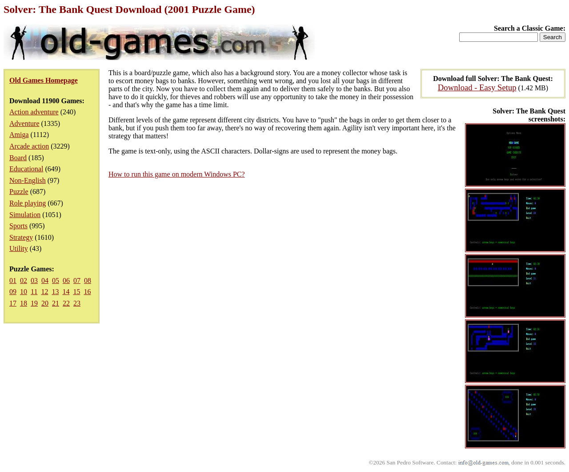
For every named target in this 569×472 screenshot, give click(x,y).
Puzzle (18, 191)
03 (34, 280)
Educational (26, 169)
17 (12, 303)
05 (55, 280)
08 (87, 280)
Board (18, 157)
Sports (18, 226)
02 (23, 280)
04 (44, 280)
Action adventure (34, 112)
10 (23, 291)
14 (65, 291)
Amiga (19, 134)
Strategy (21, 237)
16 (87, 291)
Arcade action (29, 146)
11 (34, 291)
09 (12, 291)
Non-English (27, 180)
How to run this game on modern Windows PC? (176, 174)
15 (76, 291)
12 (44, 291)
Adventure (24, 123)
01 (12, 280)
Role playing (27, 203)
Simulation (24, 214)
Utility (18, 248)
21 (55, 303)
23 (76, 303)
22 (66, 303)
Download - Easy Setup (477, 87)
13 (55, 291)
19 (34, 303)
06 (66, 280)
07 (76, 280)
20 (44, 303)
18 (23, 303)
